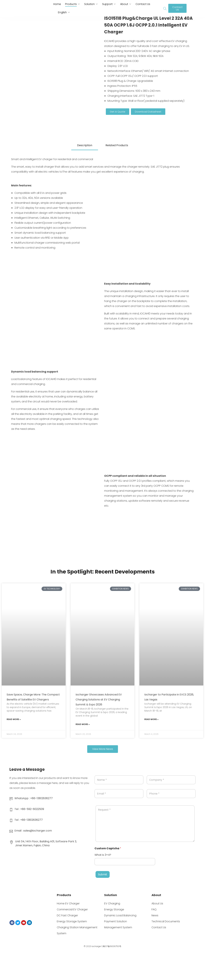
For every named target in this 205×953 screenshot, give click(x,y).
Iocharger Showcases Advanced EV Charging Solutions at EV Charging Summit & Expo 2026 (99, 699)
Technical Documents (166, 921)
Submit (102, 874)
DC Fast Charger (67, 915)
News (155, 915)
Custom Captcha (108, 848)
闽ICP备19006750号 (112, 946)
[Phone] (171, 793)
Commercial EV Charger (72, 909)
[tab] (84, 145)
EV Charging (112, 903)
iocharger (96, 946)
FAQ (154, 909)
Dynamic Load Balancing (120, 915)
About (124, 4)
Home (57, 4)
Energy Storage (114, 909)
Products (71, 4)
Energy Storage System (72, 921)
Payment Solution (115, 921)
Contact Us (143, 4)
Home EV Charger (68, 903)
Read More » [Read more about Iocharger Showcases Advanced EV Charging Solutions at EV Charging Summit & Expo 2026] (83, 724)
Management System (118, 927)
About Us (157, 903)
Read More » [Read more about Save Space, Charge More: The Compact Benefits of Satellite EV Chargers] (14, 719)
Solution (89, 4)
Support (107, 4)
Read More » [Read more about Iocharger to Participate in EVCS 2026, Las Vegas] (151, 719)
